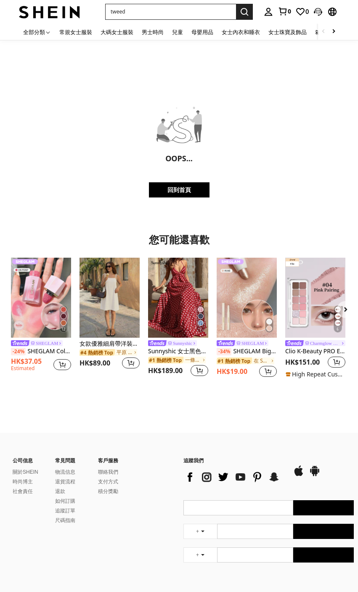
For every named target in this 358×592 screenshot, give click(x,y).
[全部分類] (37, 32)
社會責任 (23, 491)
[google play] (315, 475)
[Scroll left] (323, 32)
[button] (318, 12)
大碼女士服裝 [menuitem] (117, 32)
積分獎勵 (108, 491)
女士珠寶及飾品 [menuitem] (287, 32)
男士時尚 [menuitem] (153, 32)
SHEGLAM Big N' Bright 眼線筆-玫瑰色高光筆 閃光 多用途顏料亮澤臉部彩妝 (247, 351)
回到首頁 (179, 190)
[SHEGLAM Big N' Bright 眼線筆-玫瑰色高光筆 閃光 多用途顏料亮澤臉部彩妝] (247, 298)
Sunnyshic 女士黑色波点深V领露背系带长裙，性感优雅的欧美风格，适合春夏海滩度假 (178, 351)
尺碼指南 (65, 520)
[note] (315, 374)
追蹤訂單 (65, 511)
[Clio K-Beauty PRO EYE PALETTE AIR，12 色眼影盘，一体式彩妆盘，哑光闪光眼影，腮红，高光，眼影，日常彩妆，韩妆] (315, 298)
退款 (60, 491)
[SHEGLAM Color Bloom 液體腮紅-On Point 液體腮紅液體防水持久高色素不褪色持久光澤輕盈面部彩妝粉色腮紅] (41, 298)
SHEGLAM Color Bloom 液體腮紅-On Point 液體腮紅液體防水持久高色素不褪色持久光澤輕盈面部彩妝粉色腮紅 (41, 351)
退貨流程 (65, 482)
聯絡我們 (108, 472)
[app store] (299, 475)
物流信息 (65, 472)
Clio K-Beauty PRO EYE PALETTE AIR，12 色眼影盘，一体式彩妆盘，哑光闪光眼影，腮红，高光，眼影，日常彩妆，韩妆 (315, 351)
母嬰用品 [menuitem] (202, 32)
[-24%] (18, 351)
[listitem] (41, 318)
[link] (284, 11)
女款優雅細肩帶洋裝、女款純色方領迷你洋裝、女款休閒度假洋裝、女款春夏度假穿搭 (110, 343)
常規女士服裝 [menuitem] (75, 32)
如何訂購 (65, 501)
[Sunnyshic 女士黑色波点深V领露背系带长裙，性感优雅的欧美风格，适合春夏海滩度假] (178, 298)
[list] (233, 477)
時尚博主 (23, 482)
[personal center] (268, 12)
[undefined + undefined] (200, 531)
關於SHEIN (25, 472)
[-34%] (224, 351)
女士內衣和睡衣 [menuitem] (241, 32)
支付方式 (108, 482)
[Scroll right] (334, 32)
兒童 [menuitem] (177, 32)
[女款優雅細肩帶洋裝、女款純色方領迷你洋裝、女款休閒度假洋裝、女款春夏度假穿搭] (110, 298)
